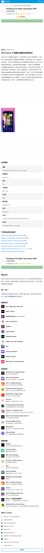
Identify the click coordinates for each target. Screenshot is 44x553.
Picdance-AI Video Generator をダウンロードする (15, 248)
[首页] (2, 5)
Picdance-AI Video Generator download (12, 235)
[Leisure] (10, 5)
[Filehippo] (5, 1)
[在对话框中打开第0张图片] (8, 120)
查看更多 (22, 549)
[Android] (5, 5)
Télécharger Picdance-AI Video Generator (13, 243)
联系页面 (11, 296)
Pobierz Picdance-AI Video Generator (11, 251)
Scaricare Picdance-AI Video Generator (12, 246)
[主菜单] (42, 1)
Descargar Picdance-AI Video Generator (12, 240)
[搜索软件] (39, 1)
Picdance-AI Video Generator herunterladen (13, 238)
